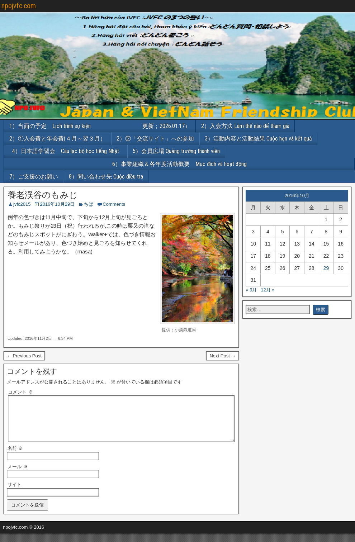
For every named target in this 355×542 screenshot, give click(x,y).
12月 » (267, 290)
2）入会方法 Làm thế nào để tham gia (245, 126)
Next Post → (222, 355)
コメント (20, 392)
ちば (88, 204)
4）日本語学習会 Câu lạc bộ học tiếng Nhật (68, 151)
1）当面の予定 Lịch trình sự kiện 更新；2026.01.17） (99, 126)
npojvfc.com (18, 5)
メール (18, 475)
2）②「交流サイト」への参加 (155, 138)
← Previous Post (24, 355)
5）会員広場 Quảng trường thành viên (176, 151)
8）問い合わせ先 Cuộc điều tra (106, 176)
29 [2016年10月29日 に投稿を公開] (326, 268)
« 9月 (251, 290)
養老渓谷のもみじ (43, 195)
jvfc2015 (21, 204)
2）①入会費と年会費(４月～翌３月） (57, 138)
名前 (15, 457)
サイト (15, 493)
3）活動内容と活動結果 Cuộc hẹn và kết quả (258, 138)
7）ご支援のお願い (33, 176)
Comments (114, 204)
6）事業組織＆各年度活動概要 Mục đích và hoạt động (233, 164)
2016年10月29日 (57, 204)
